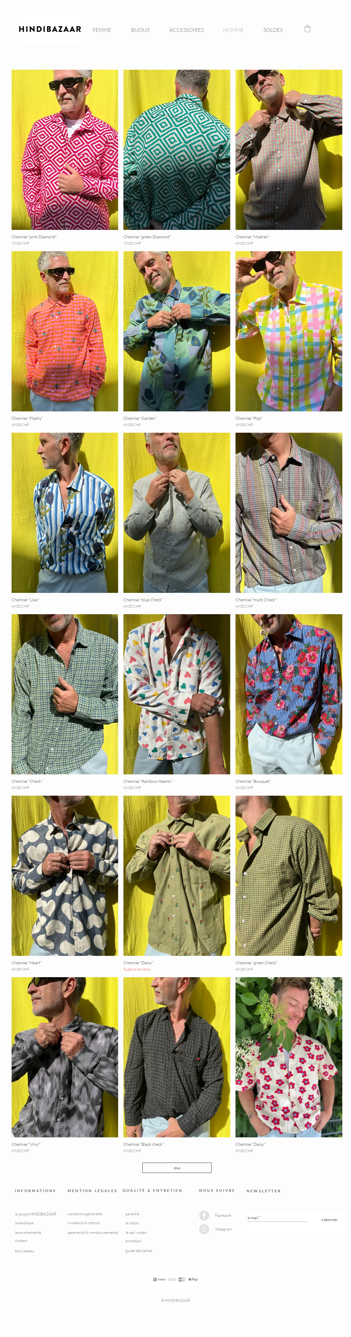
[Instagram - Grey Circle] (204, 1229)
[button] (307, 28)
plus (177, 1168)
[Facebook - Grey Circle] (204, 1215)
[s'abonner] (329, 1219)
